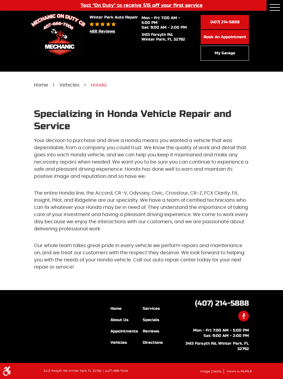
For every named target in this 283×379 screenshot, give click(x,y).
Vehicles (69, 85)
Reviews (151, 331)
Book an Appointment (225, 37)
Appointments (124, 331)
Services (151, 308)
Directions (153, 342)
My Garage (225, 53)
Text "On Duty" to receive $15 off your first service (142, 5)
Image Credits (211, 371)
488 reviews (102, 31)
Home (41, 85)
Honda (99, 85)
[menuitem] (126, 308)
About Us (119, 320)
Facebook (243, 316)
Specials (151, 320)
